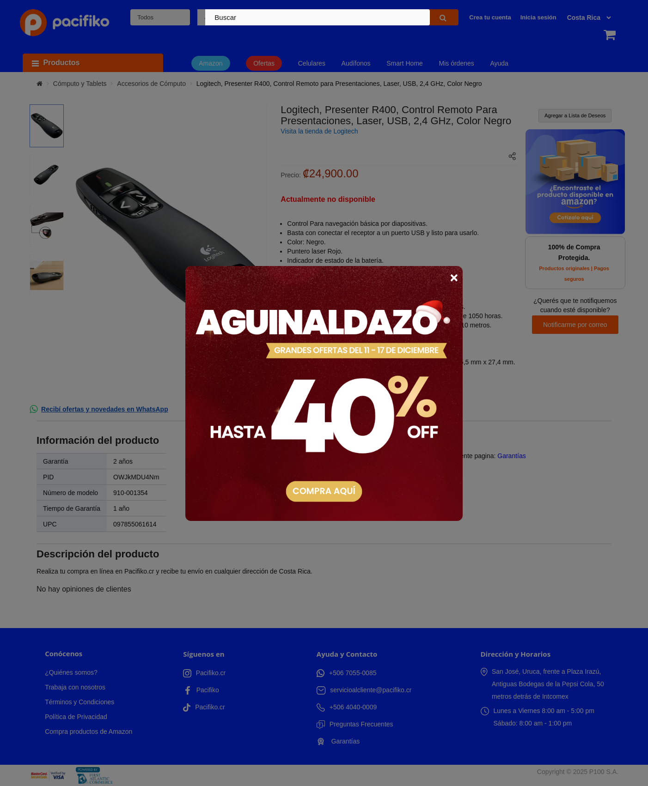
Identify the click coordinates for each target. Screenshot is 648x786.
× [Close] (454, 277)
